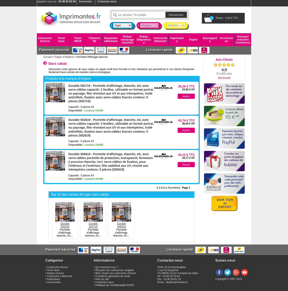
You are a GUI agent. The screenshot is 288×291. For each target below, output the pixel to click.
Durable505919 (121, 223)
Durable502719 (93, 223)
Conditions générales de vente (113, 276)
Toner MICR (78, 39)
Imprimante (177, 39)
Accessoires (226, 39)
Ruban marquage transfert (127, 39)
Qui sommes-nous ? (107, 267)
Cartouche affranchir (160, 39)
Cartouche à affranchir (60, 276)
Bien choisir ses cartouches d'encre (116, 273)
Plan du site (102, 279)
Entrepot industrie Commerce (243, 39)
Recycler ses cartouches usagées (115, 270)
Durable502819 (65, 223)
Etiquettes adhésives (111, 39)
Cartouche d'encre (45, 39)
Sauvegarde (210, 39)
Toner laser (61, 39)
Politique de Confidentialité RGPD (115, 285)
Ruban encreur (55, 273)
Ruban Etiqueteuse (144, 39)
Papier (193, 39)
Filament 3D (94, 39)
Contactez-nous (105, 282)
